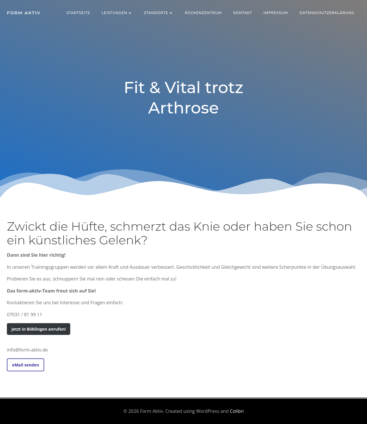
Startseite (78, 13)
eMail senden (25, 365)
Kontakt (242, 13)
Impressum (275, 13)
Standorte (158, 13)
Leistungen (116, 13)
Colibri (237, 411)
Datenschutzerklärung (326, 13)
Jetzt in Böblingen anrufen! (38, 329)
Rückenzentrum (203, 13)
